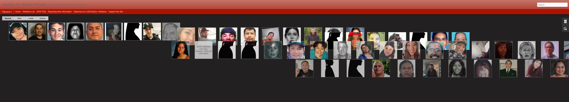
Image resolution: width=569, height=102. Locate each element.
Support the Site (116, 11)
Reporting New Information (60, 11)
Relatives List (29, 11)
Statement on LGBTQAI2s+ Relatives (90, 11)
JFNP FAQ (41, 11)
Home (18, 11)
